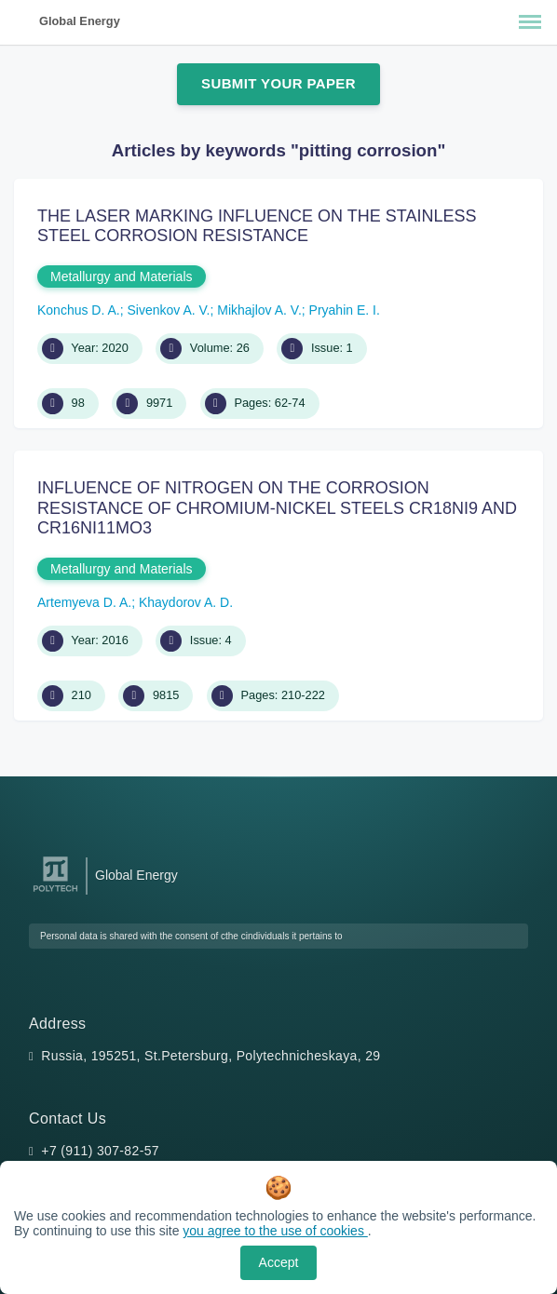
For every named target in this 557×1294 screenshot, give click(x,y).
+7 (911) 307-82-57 (100, 1150)
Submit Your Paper (278, 83)
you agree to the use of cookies (275, 1230)
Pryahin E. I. (344, 310)
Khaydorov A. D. (186, 602)
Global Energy (79, 21)
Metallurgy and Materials (121, 276)
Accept (279, 1262)
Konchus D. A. (78, 310)
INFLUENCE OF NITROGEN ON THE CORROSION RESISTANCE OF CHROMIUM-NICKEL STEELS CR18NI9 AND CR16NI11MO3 (277, 508)
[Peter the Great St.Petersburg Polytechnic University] (55, 892)
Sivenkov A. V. (169, 310)
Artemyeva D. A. (84, 602)
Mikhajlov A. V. (259, 310)
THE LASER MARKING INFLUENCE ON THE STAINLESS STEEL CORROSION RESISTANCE (256, 226)
